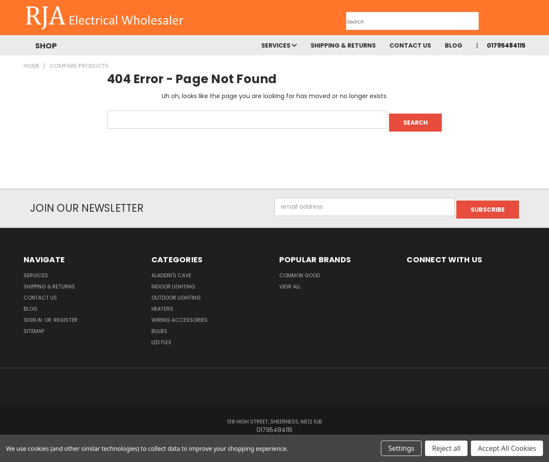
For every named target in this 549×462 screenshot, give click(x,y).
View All (290, 281)
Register (66, 314)
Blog (453, 45)
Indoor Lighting (173, 281)
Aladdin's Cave (171, 269)
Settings (401, 448)
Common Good (299, 269)
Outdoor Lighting (176, 292)
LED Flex (161, 336)
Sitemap (34, 325)
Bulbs (159, 325)
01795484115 (506, 45)
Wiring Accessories (179, 314)
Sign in (33, 314)
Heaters (162, 303)
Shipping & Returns (343, 45)
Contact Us (410, 45)
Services (279, 45)
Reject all (446, 448)
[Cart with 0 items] (523, 19)
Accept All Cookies (507, 448)
